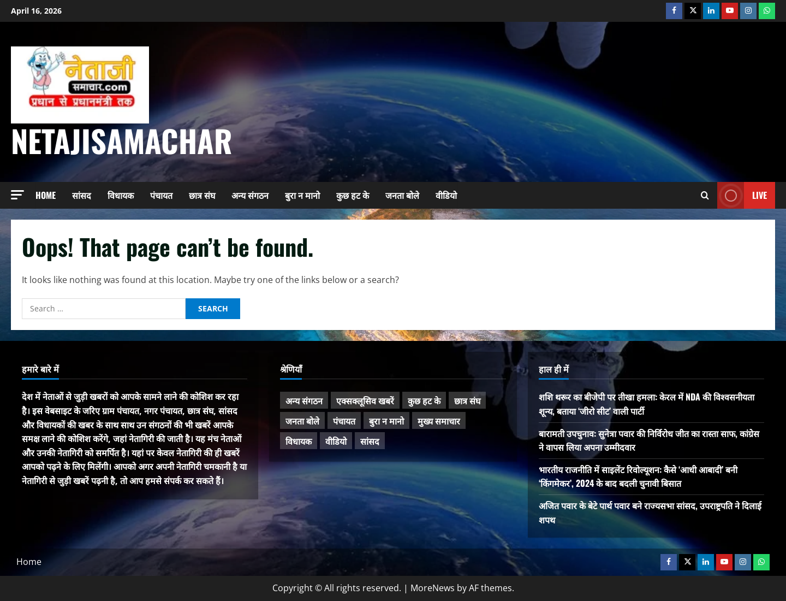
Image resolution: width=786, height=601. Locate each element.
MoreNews (432, 588)
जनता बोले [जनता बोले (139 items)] (302, 420)
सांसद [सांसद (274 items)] (369, 440)
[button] (17, 194)
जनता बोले (402, 195)
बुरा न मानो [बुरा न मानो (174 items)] (386, 420)
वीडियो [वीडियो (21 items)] (336, 440)
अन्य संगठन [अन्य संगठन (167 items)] (304, 400)
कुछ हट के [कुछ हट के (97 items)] (424, 400)
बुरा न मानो (302, 195)
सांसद (81, 195)
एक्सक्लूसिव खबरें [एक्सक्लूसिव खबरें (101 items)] (365, 400)
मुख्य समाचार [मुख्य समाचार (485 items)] (439, 420)
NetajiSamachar (122, 140)
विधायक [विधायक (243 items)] (298, 440)
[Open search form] (705, 195)
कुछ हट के (352, 195)
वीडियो (446, 195)
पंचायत (161, 195)
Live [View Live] (742, 195)
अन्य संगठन (250, 195)
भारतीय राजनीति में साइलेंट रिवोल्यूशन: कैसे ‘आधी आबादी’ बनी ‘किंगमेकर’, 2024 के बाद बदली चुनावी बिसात (638, 476)
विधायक (121, 195)
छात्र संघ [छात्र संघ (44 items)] (467, 400)
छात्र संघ (202, 195)
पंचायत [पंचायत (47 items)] (344, 420)
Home (45, 195)
